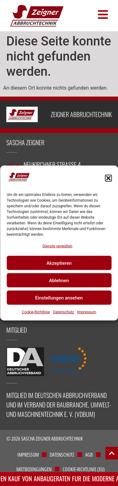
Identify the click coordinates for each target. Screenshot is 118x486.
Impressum (86, 312)
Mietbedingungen (34, 469)
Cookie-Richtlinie (36, 312)
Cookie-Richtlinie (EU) (84, 469)
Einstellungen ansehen (59, 297)
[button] (108, 178)
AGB (89, 454)
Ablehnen (59, 280)
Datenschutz (63, 312)
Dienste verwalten (57, 246)
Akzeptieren (58, 263)
